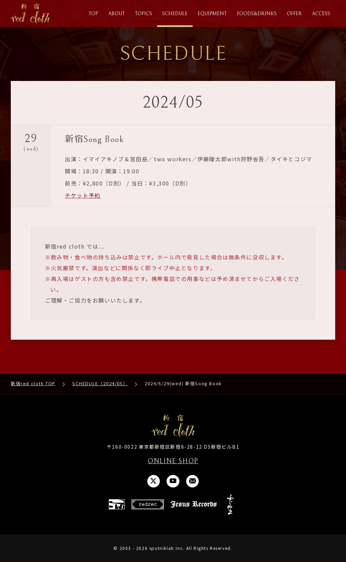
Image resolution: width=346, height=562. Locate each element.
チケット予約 (83, 195)
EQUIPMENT (212, 14)
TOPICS (143, 14)
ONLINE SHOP (173, 461)
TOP (93, 14)
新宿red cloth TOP (33, 384)
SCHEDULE (175, 14)
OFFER (294, 14)
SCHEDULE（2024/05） (100, 384)
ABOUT (116, 14)
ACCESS (321, 14)
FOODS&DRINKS (257, 14)
